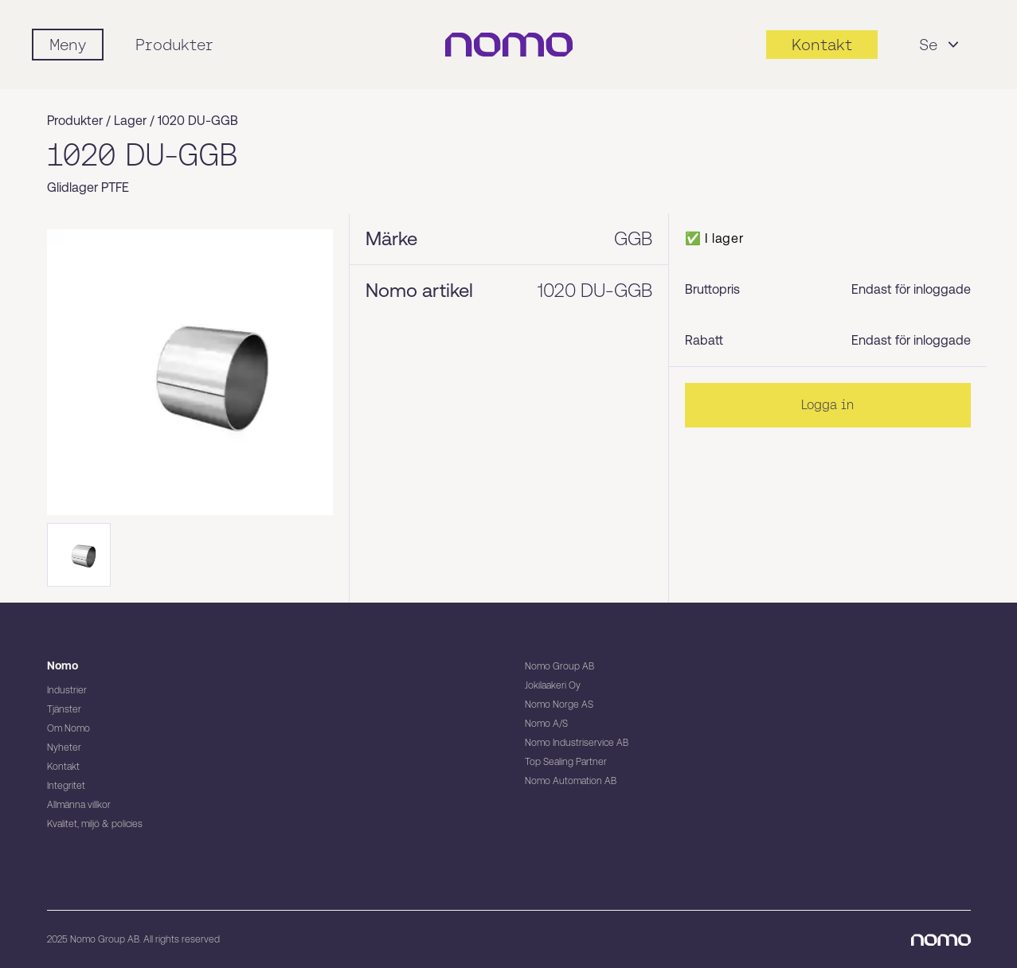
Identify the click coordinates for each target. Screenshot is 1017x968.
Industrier (67, 690)
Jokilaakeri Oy (553, 685)
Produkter (174, 44)
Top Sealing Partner (566, 761)
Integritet (66, 785)
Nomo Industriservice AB (576, 742)
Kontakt (63, 766)
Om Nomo (68, 728)
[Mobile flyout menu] (68, 44)
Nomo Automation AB (570, 780)
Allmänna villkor (79, 804)
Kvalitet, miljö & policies (95, 823)
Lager (130, 120)
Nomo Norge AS (559, 704)
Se (941, 44)
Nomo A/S (546, 723)
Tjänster (64, 709)
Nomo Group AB (559, 666)
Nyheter (64, 747)
